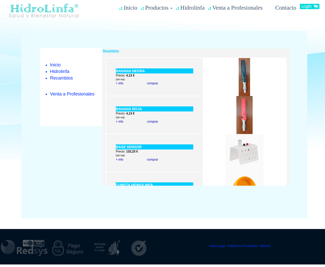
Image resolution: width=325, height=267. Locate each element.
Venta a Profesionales (235, 8)
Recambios (61, 78)
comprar (152, 83)
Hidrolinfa (190, 8)
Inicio (128, 8)
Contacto (281, 8)
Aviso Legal (217, 246)
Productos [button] (157, 8)
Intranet (265, 246)
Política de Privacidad (242, 246)
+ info (119, 83)
